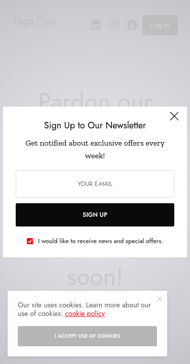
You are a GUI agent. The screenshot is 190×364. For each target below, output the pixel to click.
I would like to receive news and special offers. (100, 241)
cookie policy (85, 313)
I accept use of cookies (87, 336)
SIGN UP (95, 214)
